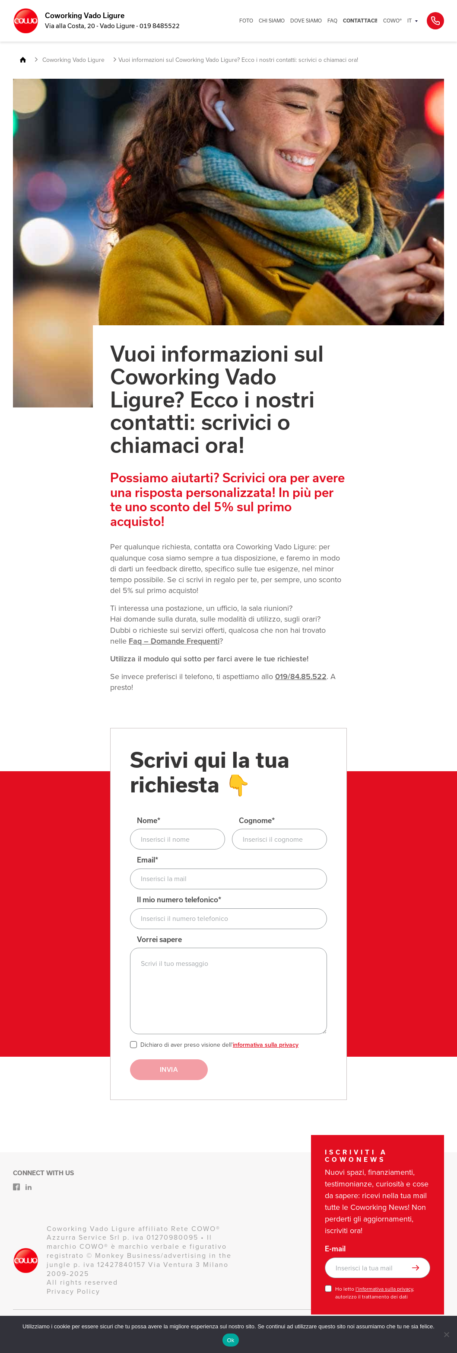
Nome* (148, 820)
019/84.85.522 (301, 676)
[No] (446, 1334)
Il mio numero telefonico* (179, 900)
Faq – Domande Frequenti (174, 641)
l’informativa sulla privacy (384, 1289)
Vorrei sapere (159, 939)
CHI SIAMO (272, 20)
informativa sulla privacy (265, 1044)
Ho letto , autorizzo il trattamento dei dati (374, 1293)
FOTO (246, 20)
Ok (230, 1340)
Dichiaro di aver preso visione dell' (219, 1045)
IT (409, 20)
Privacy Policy (73, 1291)
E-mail (335, 1249)
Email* (147, 860)
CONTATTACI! (360, 20)
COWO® (392, 20)
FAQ (332, 20)
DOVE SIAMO (306, 20)
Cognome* (257, 820)
